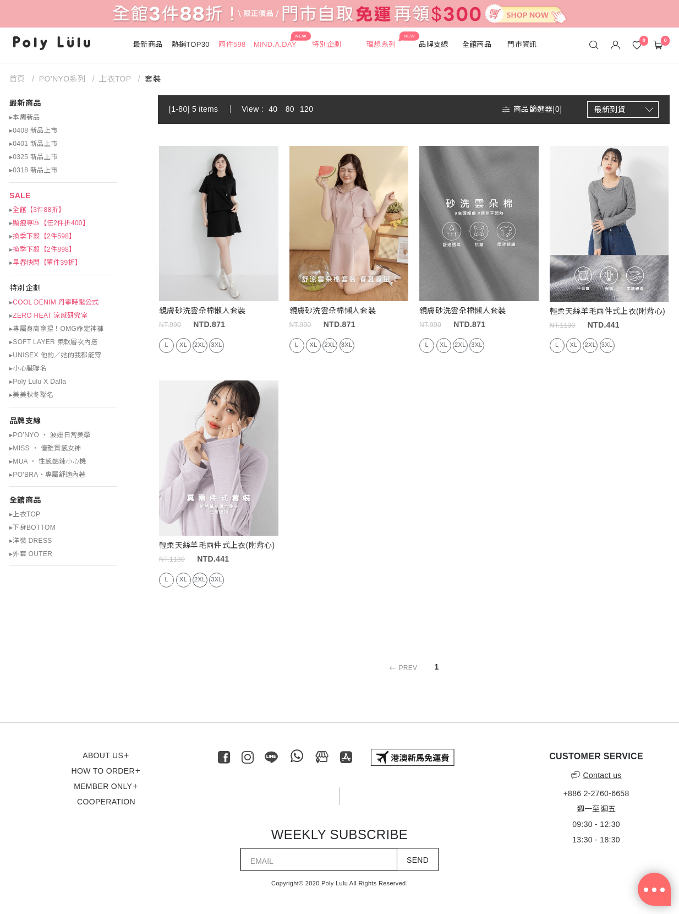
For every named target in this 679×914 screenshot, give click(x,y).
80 (290, 109)
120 (306, 109)
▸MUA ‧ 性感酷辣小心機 (47, 461)
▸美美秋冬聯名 (31, 395)
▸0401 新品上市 (33, 144)
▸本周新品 (24, 117)
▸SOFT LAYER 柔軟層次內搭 (53, 342)
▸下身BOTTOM (32, 527)
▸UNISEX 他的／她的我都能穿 (55, 355)
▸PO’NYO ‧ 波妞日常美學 (50, 435)
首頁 (18, 78)
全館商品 (25, 500)
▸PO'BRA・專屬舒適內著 (47, 474)
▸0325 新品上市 (33, 157)
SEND (418, 860)
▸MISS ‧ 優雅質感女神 (45, 448)
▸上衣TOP (24, 514)
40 (273, 109)
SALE (20, 195)
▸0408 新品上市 (33, 130)
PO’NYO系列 (62, 78)
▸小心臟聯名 (28, 368)
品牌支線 (25, 420)
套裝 (153, 78)
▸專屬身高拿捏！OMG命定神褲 (56, 329)
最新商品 (25, 103)
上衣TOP (115, 78)
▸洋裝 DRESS (30, 541)
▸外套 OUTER (30, 554)
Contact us (596, 775)
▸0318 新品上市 (33, 170)
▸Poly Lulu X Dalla (37, 381)
